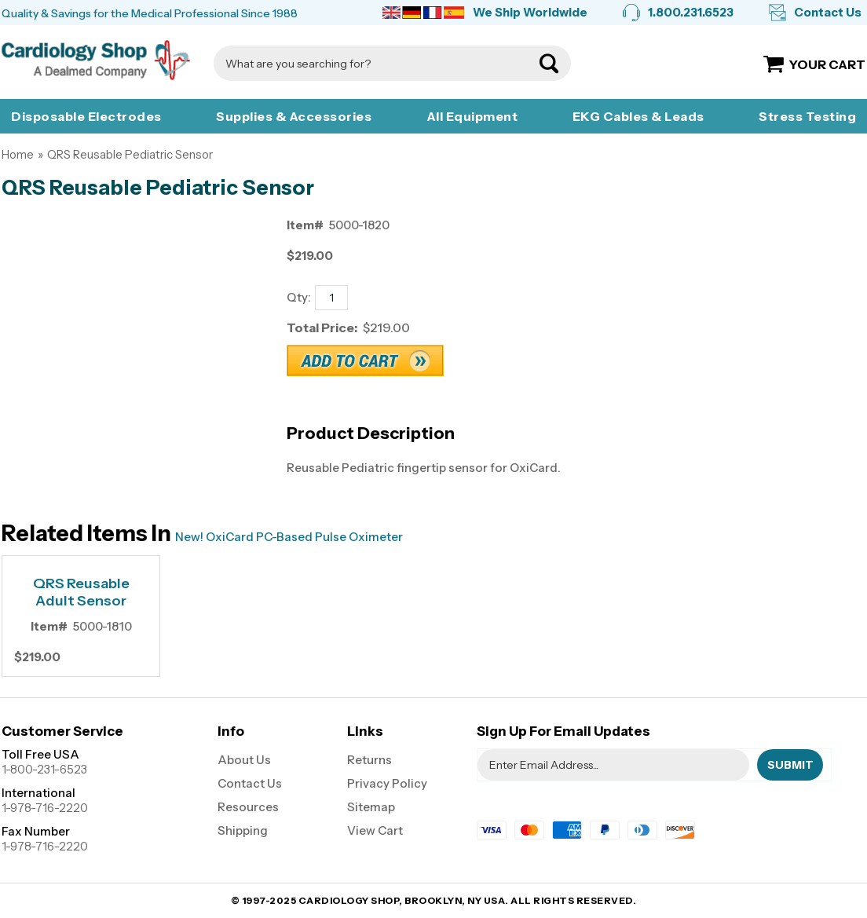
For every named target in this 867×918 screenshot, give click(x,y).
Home (18, 154)
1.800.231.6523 (690, 12)
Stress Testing (807, 116)
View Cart (375, 830)
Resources (248, 806)
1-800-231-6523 (44, 769)
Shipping (243, 830)
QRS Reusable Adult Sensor (81, 592)
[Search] (377, 63)
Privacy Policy (387, 783)
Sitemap (371, 806)
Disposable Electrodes (86, 116)
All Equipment (472, 116)
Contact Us (828, 12)
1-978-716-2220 (45, 807)
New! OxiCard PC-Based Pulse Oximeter (289, 536)
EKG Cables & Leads (638, 116)
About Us (244, 759)
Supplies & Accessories (293, 116)
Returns (369, 759)
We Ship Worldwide (530, 12)
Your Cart (827, 64)
